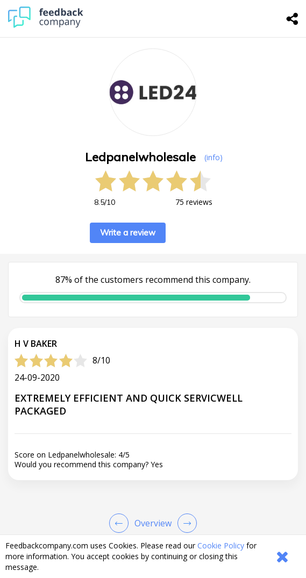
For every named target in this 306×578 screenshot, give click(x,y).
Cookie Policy (220, 545)
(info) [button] (213, 157)
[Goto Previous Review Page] (121, 523)
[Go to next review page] (185, 523)
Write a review (127, 232)
